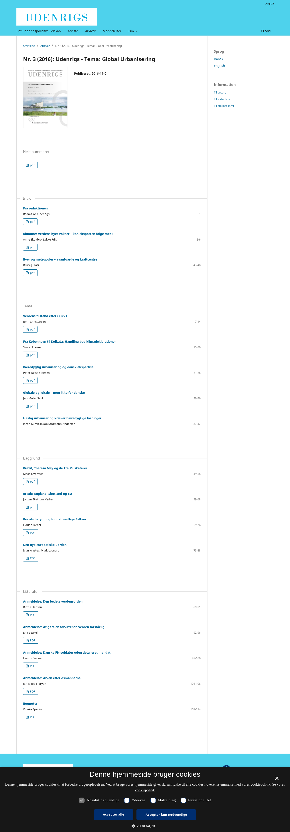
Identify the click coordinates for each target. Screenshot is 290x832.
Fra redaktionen (35, 208)
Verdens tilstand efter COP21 (45, 316)
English (219, 66)
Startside (29, 46)
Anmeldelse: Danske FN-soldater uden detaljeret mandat (66, 652)
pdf (31, 165)
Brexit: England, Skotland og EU (47, 494)
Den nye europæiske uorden (45, 545)
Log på (269, 3)
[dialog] (145, 799)
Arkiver (90, 31)
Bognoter (30, 703)
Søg (266, 31)
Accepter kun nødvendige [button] (166, 814)
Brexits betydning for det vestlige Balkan (54, 519)
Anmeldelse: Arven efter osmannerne (52, 678)
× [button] (276, 780)
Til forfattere (222, 99)
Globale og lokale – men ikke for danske (54, 392)
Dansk (218, 59)
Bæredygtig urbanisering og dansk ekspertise (58, 367)
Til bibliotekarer (224, 106)
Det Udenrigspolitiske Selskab (38, 31)
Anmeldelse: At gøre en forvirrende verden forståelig (64, 627)
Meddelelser (112, 31)
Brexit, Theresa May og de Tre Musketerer (55, 468)
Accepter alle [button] (113, 814)
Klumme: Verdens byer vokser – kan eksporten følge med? (68, 234)
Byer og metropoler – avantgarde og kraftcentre (60, 259)
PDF (32, 533)
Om (131, 31)
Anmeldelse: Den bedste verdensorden (53, 601)
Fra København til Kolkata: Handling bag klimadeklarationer (69, 341)
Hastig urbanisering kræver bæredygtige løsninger (62, 418)
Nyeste (73, 31)
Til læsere (220, 92)
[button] (145, 826)
